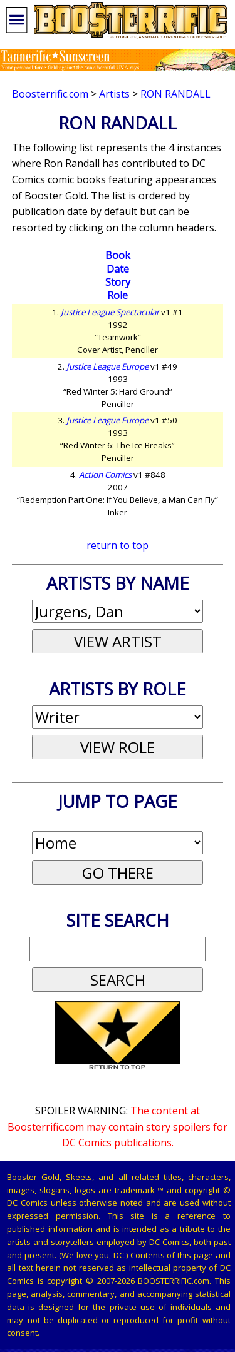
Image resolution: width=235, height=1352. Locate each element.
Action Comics (105, 474)
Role (117, 295)
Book (117, 255)
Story (117, 282)
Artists (114, 94)
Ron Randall (175, 94)
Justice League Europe (107, 366)
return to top (117, 545)
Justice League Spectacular (110, 312)
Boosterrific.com (50, 94)
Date (118, 269)
